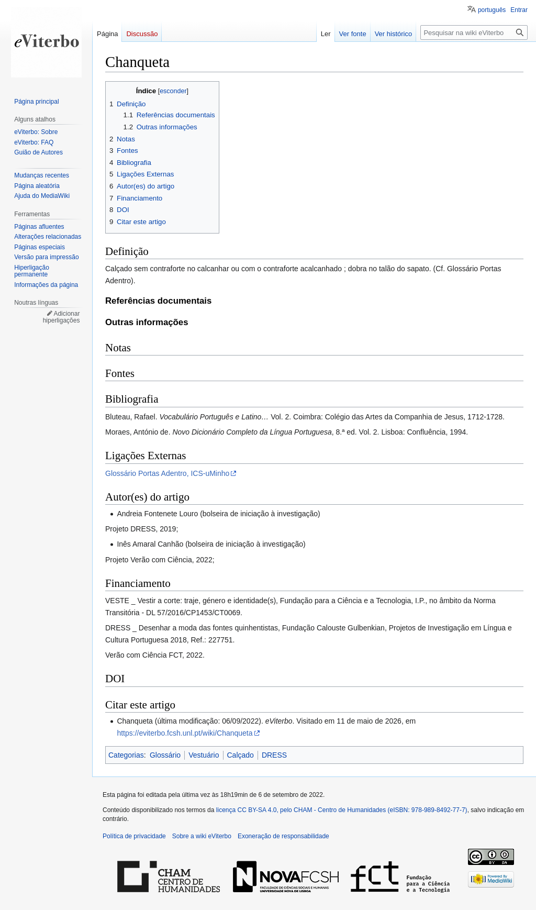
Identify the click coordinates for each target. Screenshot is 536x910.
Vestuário (203, 755)
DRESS (274, 755)
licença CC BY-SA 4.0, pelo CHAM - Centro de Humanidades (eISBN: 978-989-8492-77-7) (341, 810)
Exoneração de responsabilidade (283, 836)
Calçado (240, 755)
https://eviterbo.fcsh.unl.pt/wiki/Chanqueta (184, 733)
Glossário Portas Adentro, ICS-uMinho (167, 473)
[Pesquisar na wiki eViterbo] (474, 32)
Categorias (126, 755)
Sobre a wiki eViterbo (201, 836)
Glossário (165, 755)
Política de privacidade (134, 836)
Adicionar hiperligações (61, 317)
